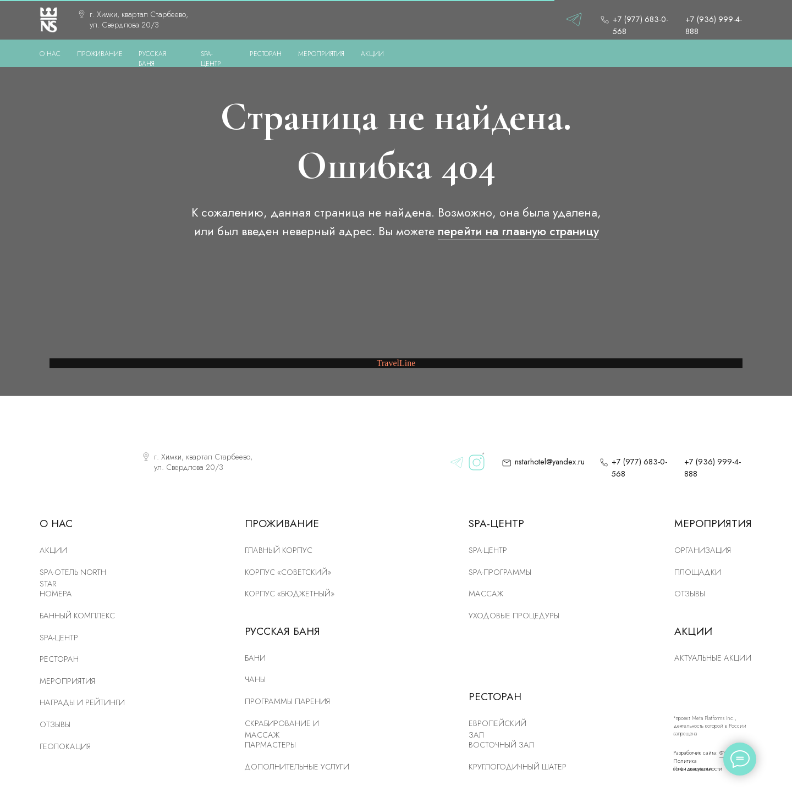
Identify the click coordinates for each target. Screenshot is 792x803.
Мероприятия (67, 680)
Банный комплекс (77, 615)
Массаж (486, 593)
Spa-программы (500, 572)
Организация (702, 550)
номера (56, 593)
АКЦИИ (372, 54)
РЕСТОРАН (266, 54)
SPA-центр (59, 637)
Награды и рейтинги (82, 702)
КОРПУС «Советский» (288, 572)
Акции (53, 550)
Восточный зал (501, 744)
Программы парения (287, 701)
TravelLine (396, 363)
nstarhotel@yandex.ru (550, 461)
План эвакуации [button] (692, 769)
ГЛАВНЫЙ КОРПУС (278, 550)
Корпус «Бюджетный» (289, 593)
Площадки (697, 572)
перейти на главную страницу (518, 231)
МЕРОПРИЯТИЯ (321, 54)
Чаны (255, 679)
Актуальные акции (712, 657)
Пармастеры (270, 744)
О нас (50, 54)
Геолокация (65, 746)
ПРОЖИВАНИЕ (100, 54)
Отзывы (55, 724)
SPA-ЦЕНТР (211, 59)
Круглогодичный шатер (517, 766)
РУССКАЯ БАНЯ (152, 59)
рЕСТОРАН (59, 659)
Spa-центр (488, 550)
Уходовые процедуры (514, 615)
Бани (255, 657)
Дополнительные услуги (297, 766)
